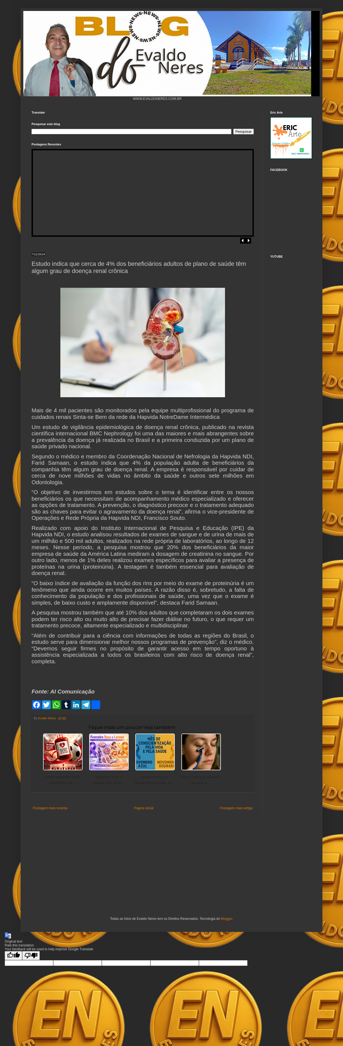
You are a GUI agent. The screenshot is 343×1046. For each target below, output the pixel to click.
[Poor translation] (31, 955)
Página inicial (143, 808)
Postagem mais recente (50, 808)
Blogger (226, 919)
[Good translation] (13, 955)
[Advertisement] (73, 864)
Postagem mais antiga (236, 808)
